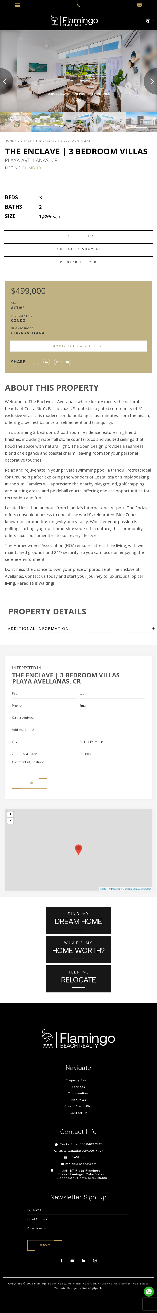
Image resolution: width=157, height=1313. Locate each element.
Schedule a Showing (78, 249)
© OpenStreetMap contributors (136, 889)
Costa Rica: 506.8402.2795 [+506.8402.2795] (81, 1144)
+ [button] (10, 814)
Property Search (79, 1080)
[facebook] (61, 1261)
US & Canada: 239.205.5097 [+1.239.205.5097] (81, 1151)
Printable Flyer (78, 262)
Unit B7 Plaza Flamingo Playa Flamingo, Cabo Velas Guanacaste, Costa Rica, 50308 (81, 1174)
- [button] (10, 821)
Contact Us (78, 1113)
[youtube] (72, 1261)
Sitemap (125, 1283)
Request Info (78, 236)
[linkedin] (83, 1261)
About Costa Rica (78, 1106)
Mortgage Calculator (79, 346)
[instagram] (94, 1261)
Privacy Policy (107, 1283)
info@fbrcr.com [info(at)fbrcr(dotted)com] (81, 1157)
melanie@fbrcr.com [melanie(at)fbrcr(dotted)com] (81, 1164)
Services (78, 1087)
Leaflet (103, 889)
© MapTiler (114, 889)
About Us (78, 1100)
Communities (78, 1093)
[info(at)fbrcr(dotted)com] (139, 5)
